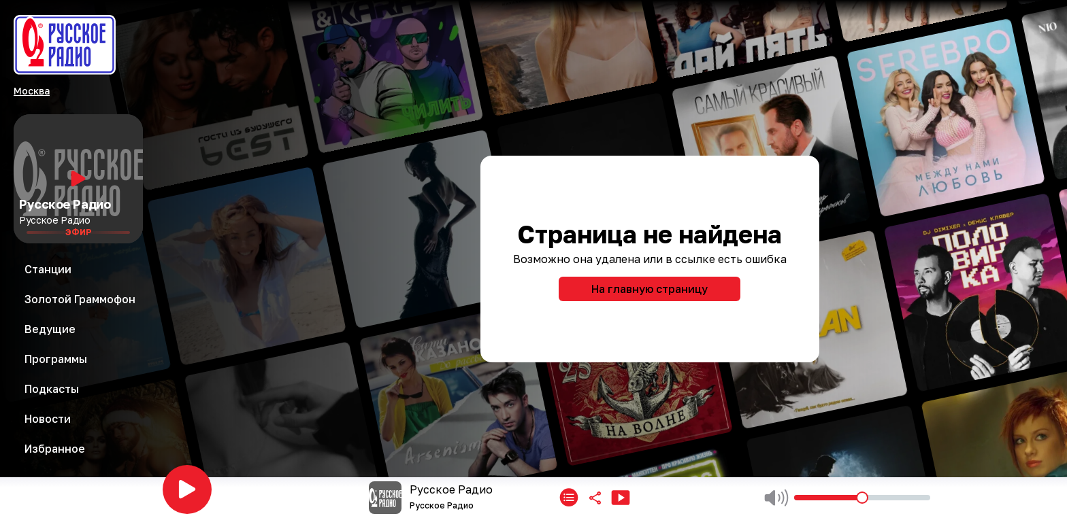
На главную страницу (649, 289)
